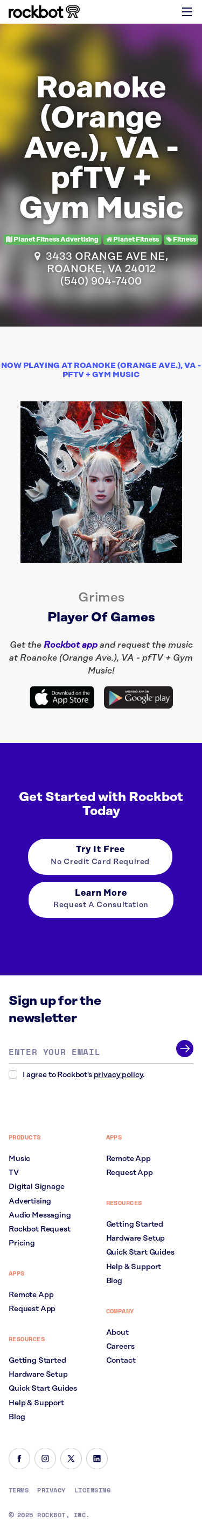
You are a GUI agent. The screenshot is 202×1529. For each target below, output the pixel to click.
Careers (120, 1346)
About (117, 1332)
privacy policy (118, 1075)
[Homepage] (44, 12)
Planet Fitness (132, 239)
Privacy (51, 1490)
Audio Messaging (40, 1215)
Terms (19, 1490)
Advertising (30, 1201)
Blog (17, 1417)
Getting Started (37, 1360)
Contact (121, 1360)
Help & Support (36, 1403)
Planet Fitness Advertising (52, 239)
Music (19, 1159)
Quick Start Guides (43, 1388)
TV (14, 1173)
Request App (32, 1309)
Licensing (92, 1490)
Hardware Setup (38, 1374)
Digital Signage (37, 1187)
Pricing (22, 1243)
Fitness (181, 239)
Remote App (31, 1295)
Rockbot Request (40, 1229)
